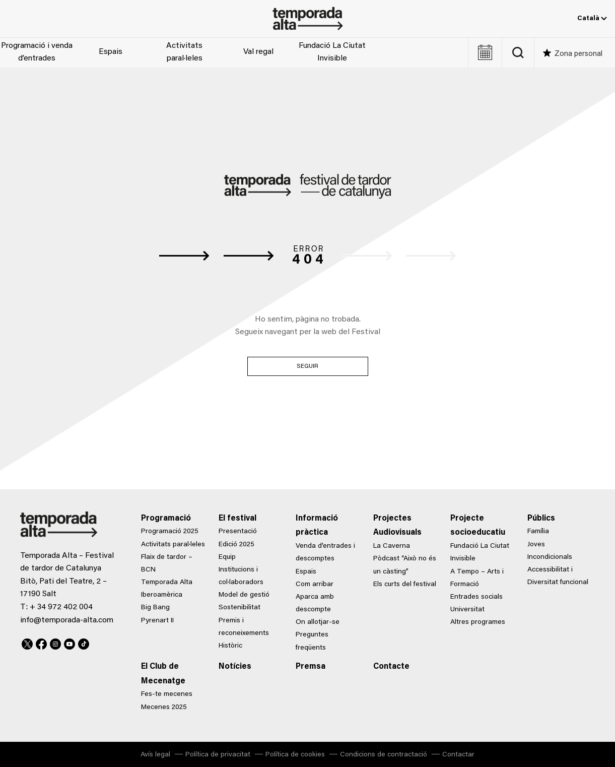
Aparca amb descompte (315, 603)
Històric (230, 646)
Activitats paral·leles (184, 52)
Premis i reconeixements (244, 627)
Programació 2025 (169, 531)
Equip (227, 557)
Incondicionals (549, 557)
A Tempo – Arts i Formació (477, 578)
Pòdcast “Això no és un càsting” (404, 565)
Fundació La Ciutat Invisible (332, 52)
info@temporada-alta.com (66, 620)
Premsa (310, 667)
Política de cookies (295, 754)
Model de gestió (244, 595)
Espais (110, 52)
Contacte (391, 667)
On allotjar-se (317, 622)
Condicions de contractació (383, 754)
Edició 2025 (236, 544)
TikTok (83, 642)
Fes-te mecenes (166, 694)
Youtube (69, 642)
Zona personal (578, 54)
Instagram (55, 642)
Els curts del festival (404, 584)
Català (592, 18)
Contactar (458, 754)
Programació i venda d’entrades (37, 52)
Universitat (467, 609)
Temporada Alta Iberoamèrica (166, 589)
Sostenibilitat (239, 607)
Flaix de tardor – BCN (166, 563)
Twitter (27, 642)
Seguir (308, 366)
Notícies (235, 667)
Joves (536, 544)
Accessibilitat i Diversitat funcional (557, 576)
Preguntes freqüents (312, 641)
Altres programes (477, 622)
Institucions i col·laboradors (241, 576)
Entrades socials (476, 597)
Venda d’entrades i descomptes (325, 552)
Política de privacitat (217, 754)
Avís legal (155, 754)
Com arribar (314, 584)
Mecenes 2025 (164, 707)
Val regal (258, 52)
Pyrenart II (157, 620)
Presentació (238, 531)
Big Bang (155, 607)
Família (538, 531)
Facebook (41, 642)
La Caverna (391, 546)
